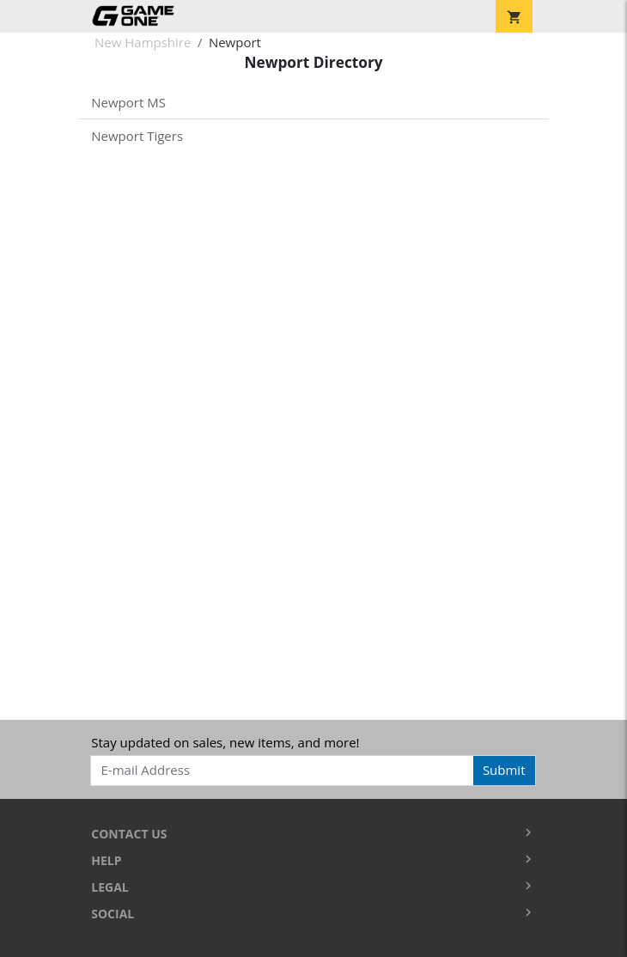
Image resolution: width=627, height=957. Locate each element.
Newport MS (128, 102)
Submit (504, 769)
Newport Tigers (137, 135)
